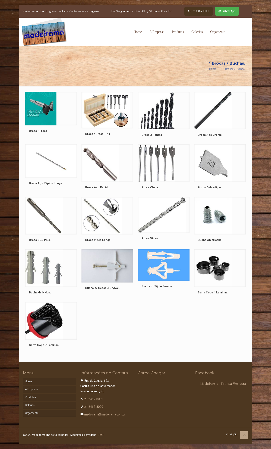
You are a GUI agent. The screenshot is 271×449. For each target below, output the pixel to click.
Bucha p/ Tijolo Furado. (157, 286)
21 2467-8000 (93, 399)
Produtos (30, 397)
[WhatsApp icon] (227, 435)
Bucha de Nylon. (40, 292)
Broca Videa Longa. (98, 240)
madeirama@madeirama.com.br (104, 414)
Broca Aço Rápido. (97, 187)
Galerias (30, 405)
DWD (101, 434)
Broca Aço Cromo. (210, 135)
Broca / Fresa (38, 131)
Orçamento (32, 413)
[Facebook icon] (231, 435)
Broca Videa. (150, 238)
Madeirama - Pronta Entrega (223, 384)
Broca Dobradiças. (210, 187)
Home (212, 68)
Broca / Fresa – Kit (97, 134)
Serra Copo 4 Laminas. (213, 292)
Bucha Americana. (210, 240)
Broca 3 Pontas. (152, 135)
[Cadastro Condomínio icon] (235, 435)
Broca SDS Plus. (40, 240)
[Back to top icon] (244, 435)
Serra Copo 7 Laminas (44, 345)
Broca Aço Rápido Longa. (46, 183)
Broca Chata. (150, 187)
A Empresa (31, 389)
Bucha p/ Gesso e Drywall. (102, 288)
